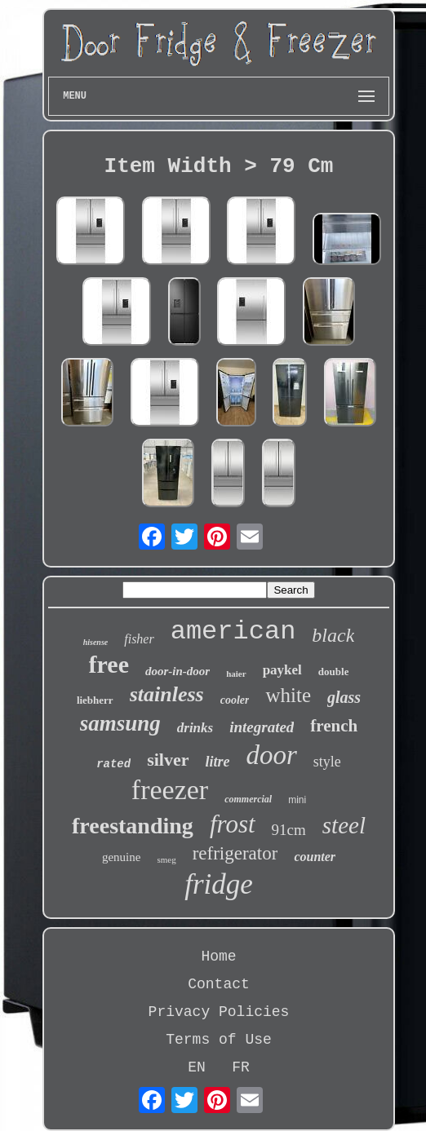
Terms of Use (219, 1040)
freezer (169, 790)
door (271, 755)
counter (314, 857)
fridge (218, 884)
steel (344, 825)
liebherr (95, 700)
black (333, 635)
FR (241, 1067)
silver (168, 759)
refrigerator (235, 853)
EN (197, 1067)
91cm (289, 829)
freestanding (132, 825)
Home (218, 956)
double (333, 671)
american (233, 631)
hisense (96, 642)
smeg (166, 859)
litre (218, 761)
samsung (120, 723)
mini (297, 800)
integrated (261, 727)
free (109, 664)
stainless (167, 694)
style (327, 761)
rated (113, 764)
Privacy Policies (219, 1012)
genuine (121, 857)
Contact (219, 984)
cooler (235, 700)
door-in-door (177, 671)
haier (236, 673)
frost (232, 824)
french (333, 726)
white (288, 695)
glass (344, 697)
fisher (138, 639)
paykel (282, 670)
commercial (248, 799)
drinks (195, 728)
